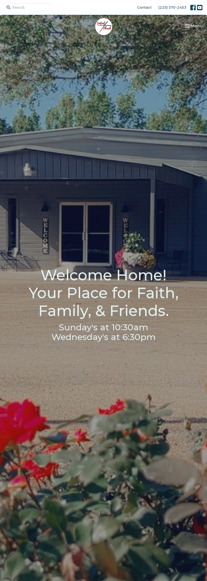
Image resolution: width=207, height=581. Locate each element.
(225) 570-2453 (172, 7)
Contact (144, 7)
